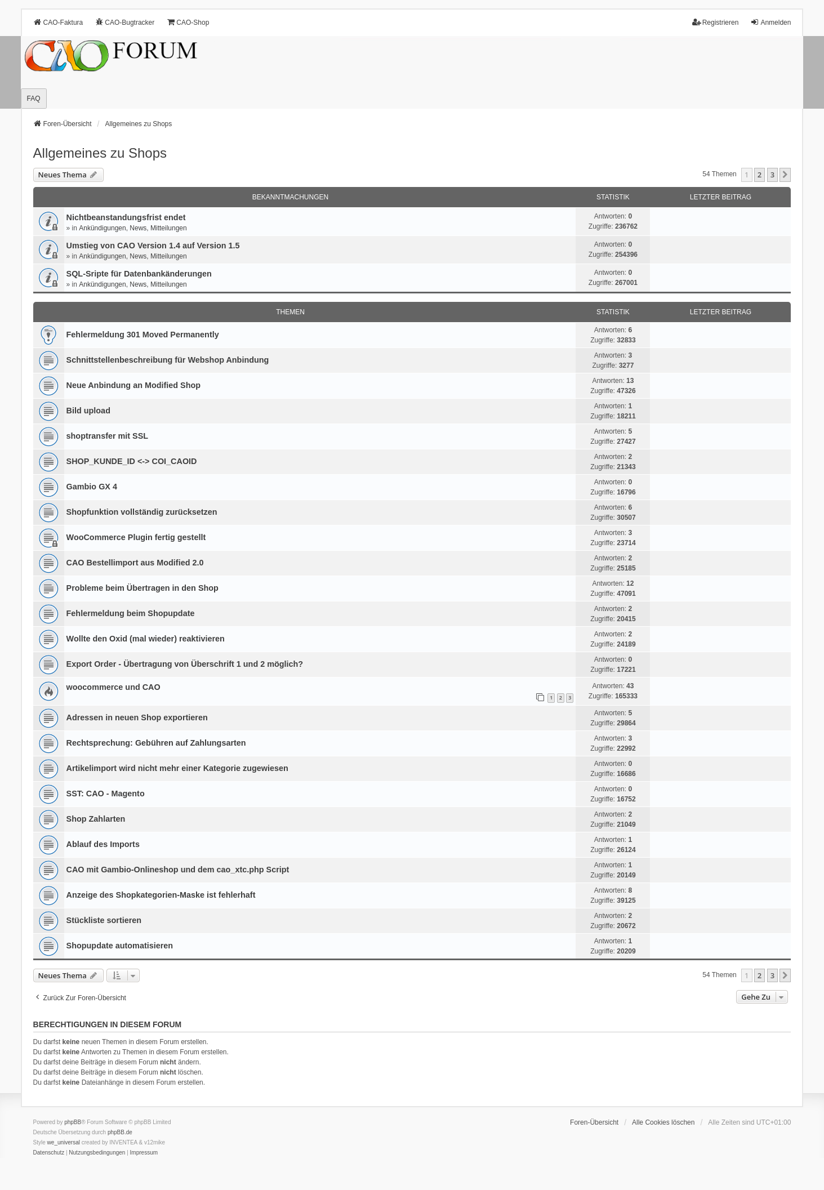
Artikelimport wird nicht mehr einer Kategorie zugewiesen (177, 768)
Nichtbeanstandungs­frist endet (126, 217)
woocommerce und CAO (113, 687)
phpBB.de (120, 1132)
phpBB (72, 1122)
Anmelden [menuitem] (770, 22)
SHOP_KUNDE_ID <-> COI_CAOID (131, 461)
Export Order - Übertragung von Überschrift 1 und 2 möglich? (185, 663)
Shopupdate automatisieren (119, 945)
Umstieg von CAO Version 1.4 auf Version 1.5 (153, 245)
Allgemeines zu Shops (100, 153)
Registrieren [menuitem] (715, 22)
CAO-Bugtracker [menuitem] (124, 22)
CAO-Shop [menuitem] (187, 22)
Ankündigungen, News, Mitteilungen (132, 228)
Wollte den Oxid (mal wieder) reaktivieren (145, 638)
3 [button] (772, 175)
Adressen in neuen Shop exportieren (137, 717)
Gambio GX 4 (91, 486)
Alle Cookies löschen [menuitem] (663, 1122)
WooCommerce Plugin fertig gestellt (136, 537)
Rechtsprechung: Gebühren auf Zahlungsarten (156, 742)
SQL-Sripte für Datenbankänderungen (139, 273)
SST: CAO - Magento (105, 793)
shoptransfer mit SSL (107, 435)
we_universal (63, 1142)
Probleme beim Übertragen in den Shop (142, 587)
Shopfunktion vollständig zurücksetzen (141, 511)
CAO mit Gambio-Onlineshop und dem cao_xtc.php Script (177, 869)
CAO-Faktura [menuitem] (58, 22)
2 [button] (759, 175)
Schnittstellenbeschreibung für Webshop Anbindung (167, 359)
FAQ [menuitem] (34, 98)
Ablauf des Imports (103, 844)
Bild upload (88, 410)
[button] (785, 174)
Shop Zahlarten (96, 818)
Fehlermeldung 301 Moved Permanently (142, 334)
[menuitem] (49, 1153)
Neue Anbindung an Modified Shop (133, 385)
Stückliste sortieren (104, 920)
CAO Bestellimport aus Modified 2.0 (135, 562)
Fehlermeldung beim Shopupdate (130, 613)
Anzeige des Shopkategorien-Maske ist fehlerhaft (161, 894)
